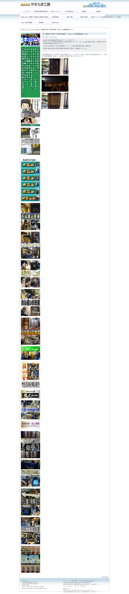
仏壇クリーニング (55, 11)
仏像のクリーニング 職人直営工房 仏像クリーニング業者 (98, 17)
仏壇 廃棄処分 (55, 17)
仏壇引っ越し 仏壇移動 (27, 17)
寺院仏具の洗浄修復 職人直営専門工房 (87, 580)
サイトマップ (76, 585)
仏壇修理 (84, 11)
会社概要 (41, 22)
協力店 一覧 (83, 585)
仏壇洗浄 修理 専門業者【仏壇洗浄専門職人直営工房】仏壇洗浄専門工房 (41, 11)
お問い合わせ (55, 22)
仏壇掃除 (98, 11)
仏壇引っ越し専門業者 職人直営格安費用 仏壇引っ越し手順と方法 (76, 584)
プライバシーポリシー (67, 585)
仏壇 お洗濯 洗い (69, 11)
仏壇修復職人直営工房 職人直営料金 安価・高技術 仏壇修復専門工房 (77, 582)
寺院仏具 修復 (83, 17)
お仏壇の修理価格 (73, 580)
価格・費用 (69, 17)
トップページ (26, 11)
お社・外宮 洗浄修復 (26, 22)
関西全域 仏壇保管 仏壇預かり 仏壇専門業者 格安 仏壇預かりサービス (41, 17)
